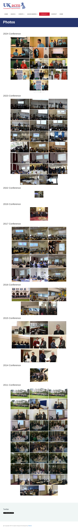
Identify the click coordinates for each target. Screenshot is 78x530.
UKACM (13, 14)
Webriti (30, 525)
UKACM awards (32, 14)
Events (21, 14)
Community (44, 14)
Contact (54, 14)
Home (6, 14)
